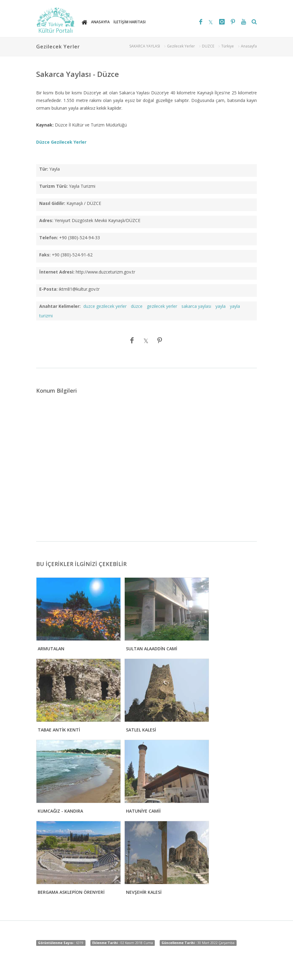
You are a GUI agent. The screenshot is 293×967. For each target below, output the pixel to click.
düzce (137, 306)
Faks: (45, 255)
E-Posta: (48, 289)
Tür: (43, 169)
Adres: (46, 220)
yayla (220, 306)
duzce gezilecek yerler (105, 306)
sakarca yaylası (196, 306)
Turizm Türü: (53, 186)
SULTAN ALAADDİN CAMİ (151, 649)
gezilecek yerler (162, 306)
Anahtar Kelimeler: (60, 306)
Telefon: (48, 237)
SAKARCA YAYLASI (144, 46)
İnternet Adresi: (56, 272)
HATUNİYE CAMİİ (143, 811)
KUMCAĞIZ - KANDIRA (60, 811)
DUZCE (208, 46)
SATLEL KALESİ (141, 730)
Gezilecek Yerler (181, 46)
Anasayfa (249, 46)
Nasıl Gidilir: (52, 203)
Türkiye (227, 46)
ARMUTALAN (51, 649)
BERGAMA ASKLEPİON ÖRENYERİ (71, 892)
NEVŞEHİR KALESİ (144, 892)
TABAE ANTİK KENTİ (59, 730)
